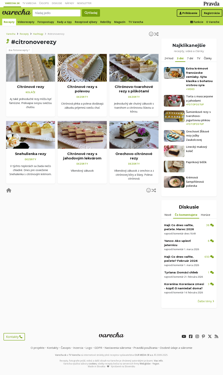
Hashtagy (38, 33)
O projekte (38, 348)
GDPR (98, 348)
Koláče (31, 92)
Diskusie (57, 3)
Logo (89, 348)
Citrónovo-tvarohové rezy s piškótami (134, 89)
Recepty (9, 22)
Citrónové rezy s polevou (82, 89)
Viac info (158, 360)
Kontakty (14, 337)
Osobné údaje (176, 348)
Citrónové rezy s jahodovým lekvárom (82, 156)
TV (198, 58)
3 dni (180, 58)
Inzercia (78, 348)
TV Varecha (29, 3)
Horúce (205, 215)
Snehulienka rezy (30, 154)
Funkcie (196, 22)
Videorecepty (26, 22)
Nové (167, 215)
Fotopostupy (46, 22)
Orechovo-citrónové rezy (133, 156)
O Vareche (212, 22)
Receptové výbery (86, 22)
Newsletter (84, 3)
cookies (92, 363)
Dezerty (82, 96)
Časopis (44, 3)
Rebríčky (105, 22)
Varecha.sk (12, 3)
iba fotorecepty (18, 50)
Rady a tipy (64, 22)
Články (208, 58)
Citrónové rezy (30, 87)
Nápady (69, 3)
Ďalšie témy (206, 301)
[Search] (57, 12)
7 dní (190, 58)
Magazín (119, 22)
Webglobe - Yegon (149, 363)
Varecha (10, 33)
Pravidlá (145, 348)
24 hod (168, 58)
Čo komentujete (186, 215)
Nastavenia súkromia (118, 348)
